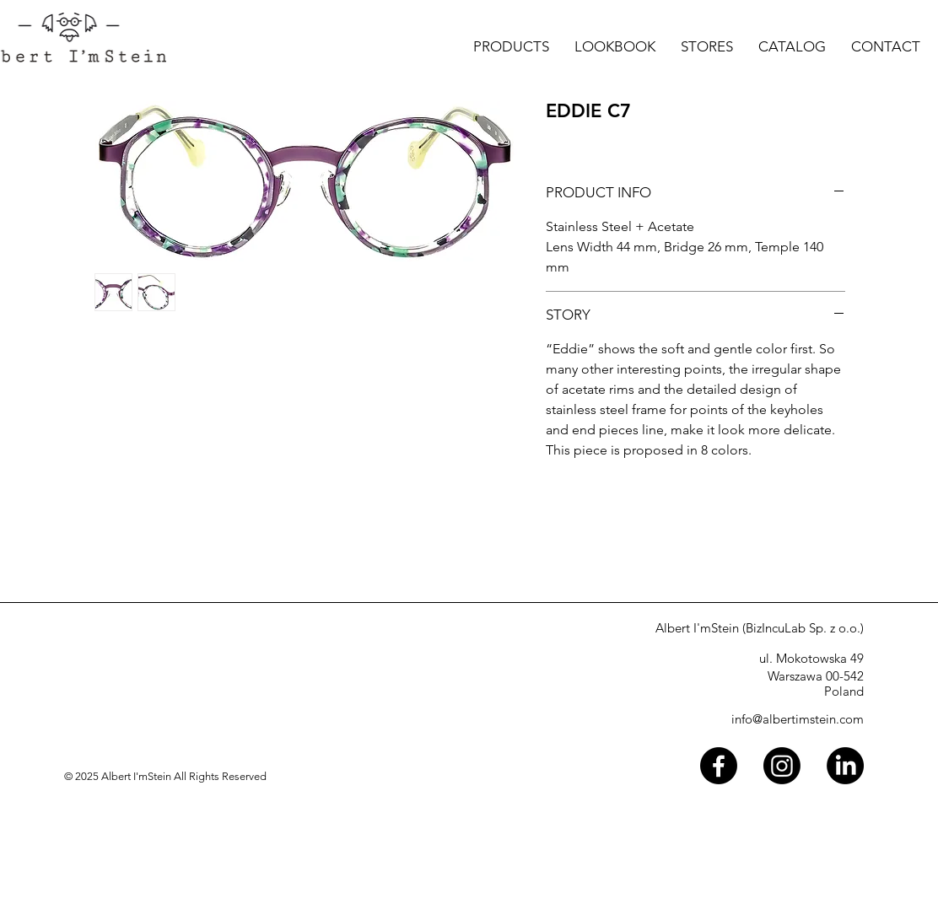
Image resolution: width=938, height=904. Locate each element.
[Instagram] (782, 765)
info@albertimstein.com (797, 719)
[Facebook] (718, 765)
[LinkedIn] (845, 765)
